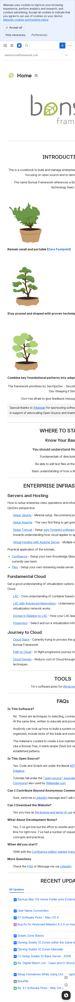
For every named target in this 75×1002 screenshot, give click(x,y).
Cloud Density (22, 659)
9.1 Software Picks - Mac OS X (38, 917)
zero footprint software (59, 530)
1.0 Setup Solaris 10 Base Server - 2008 (44, 956)
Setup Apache (22, 522)
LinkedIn (41, 798)
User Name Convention (33, 910)
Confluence (19, 556)
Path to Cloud (22, 652)
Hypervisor (20, 623)
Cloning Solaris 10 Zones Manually (40, 949)
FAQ (30, 866)
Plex (15, 567)
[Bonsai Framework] (19, 45)
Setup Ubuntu (22, 515)
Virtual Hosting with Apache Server (36, 542)
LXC (16, 596)
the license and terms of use (53, 812)
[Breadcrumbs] (21, 55)
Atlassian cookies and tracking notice (26, 19)
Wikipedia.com (56, 783)
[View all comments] (66, 978)
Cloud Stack (21, 639)
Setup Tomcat (22, 530)
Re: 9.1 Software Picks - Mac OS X (40, 988)
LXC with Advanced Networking (34, 603)
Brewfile (22, 981)
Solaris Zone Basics (30, 935)
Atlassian (39, 408)
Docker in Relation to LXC (30, 615)
